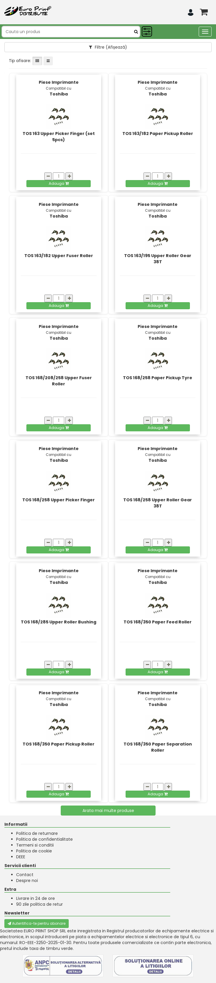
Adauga (59, 183)
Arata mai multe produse (108, 810)
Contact (24, 875)
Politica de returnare (37, 833)
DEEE (20, 857)
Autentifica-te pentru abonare (36, 923)
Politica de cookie (34, 851)
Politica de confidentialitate (44, 839)
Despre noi (27, 880)
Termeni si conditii (35, 845)
